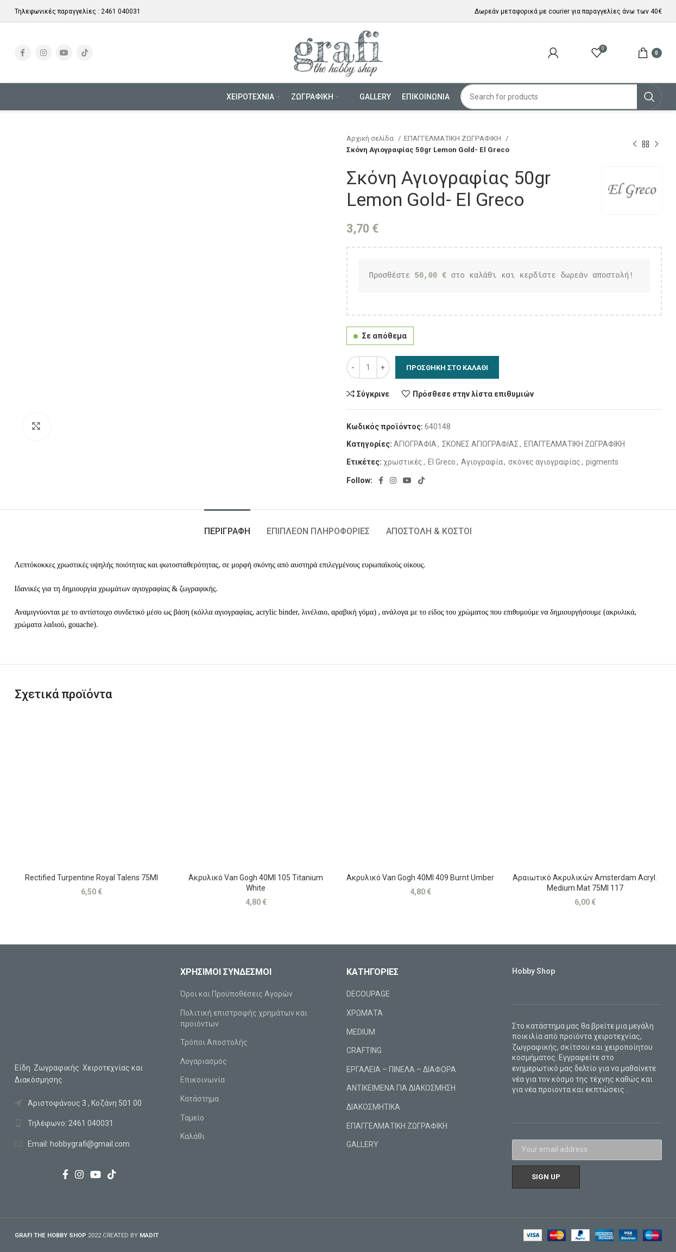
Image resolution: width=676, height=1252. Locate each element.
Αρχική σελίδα (370, 138)
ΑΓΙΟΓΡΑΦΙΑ (415, 444)
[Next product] (656, 144)
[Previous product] (634, 144)
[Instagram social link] (43, 53)
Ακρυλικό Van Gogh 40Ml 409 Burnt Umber (420, 877)
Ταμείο (192, 1117)
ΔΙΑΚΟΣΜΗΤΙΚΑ (373, 1107)
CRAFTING (364, 1050)
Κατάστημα (199, 1098)
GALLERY (362, 1144)
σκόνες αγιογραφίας (544, 462)
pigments (602, 462)
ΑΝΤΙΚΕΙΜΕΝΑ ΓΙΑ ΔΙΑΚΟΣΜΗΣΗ (401, 1088)
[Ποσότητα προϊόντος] (368, 367)
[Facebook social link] (23, 53)
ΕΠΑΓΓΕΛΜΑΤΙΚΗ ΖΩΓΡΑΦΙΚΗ (453, 138)
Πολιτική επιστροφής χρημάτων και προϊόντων (243, 1018)
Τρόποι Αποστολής (214, 1042)
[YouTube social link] (64, 53)
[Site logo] (338, 52)
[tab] (227, 525)
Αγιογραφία (482, 462)
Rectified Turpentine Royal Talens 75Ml (91, 877)
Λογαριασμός (203, 1061)
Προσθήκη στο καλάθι (447, 368)
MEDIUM (360, 1032)
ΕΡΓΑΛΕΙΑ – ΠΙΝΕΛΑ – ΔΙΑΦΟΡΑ (401, 1069)
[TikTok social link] (85, 53)
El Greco (442, 462)
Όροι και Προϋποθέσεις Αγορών (236, 994)
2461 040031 (121, 11)
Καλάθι (192, 1136)
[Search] (561, 96)
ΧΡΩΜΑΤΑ (364, 1013)
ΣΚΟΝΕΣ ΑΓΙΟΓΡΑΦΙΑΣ (480, 444)
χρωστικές (402, 462)
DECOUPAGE (368, 994)
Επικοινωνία (202, 1079)
